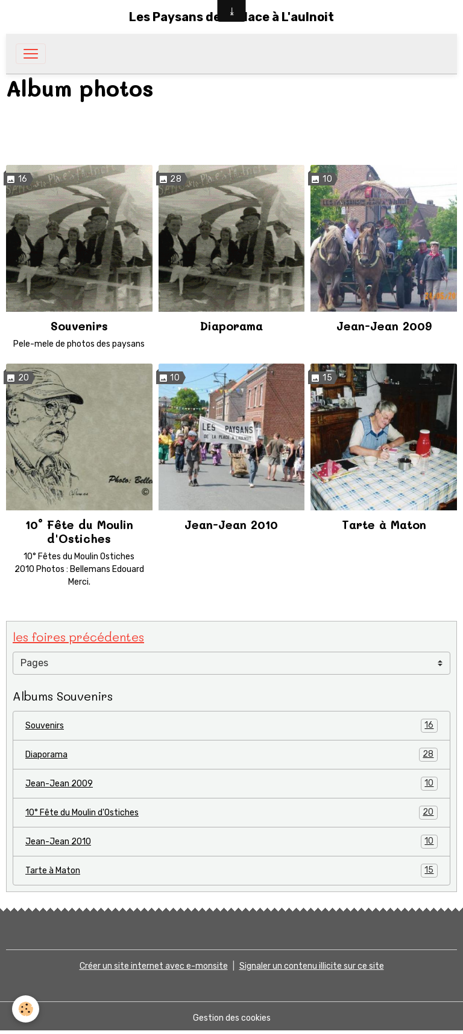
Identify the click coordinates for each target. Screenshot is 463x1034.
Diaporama (231, 325)
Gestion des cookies (232, 1018)
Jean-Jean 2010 (231, 524)
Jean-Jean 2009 (384, 325)
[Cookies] (25, 1009)
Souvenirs (79, 325)
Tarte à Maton (384, 524)
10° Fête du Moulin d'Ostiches (79, 531)
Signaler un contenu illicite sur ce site (311, 966)
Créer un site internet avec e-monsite (154, 966)
